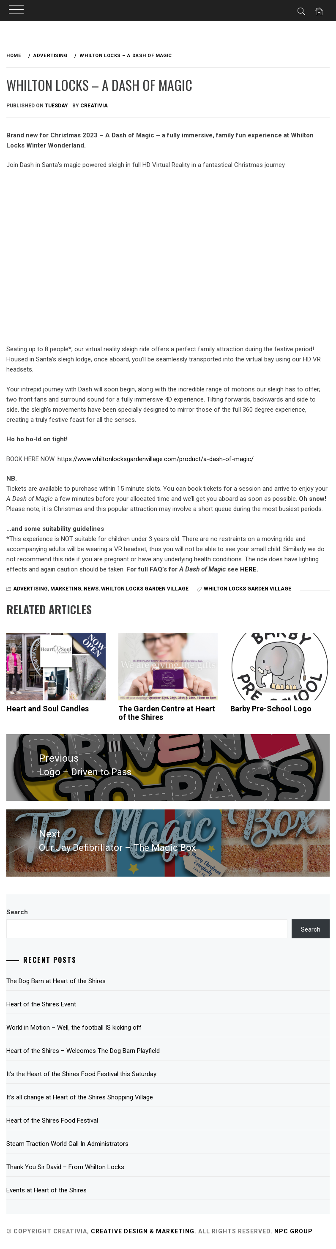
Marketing (65, 589)
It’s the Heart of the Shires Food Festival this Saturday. (81, 1074)
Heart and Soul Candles (47, 708)
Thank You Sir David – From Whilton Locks (65, 1167)
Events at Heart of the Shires (46, 1190)
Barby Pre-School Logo (270, 708)
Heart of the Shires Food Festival (52, 1120)
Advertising (30, 589)
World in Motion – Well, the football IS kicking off (74, 1027)
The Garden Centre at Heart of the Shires (166, 713)
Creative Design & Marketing (142, 1231)
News (91, 589)
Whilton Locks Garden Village (144, 589)
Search (17, 912)
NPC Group (293, 1231)
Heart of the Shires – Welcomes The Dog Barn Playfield (83, 1051)
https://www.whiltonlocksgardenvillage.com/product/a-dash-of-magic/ (155, 459)
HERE (248, 569)
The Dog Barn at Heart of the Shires (56, 981)
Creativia (94, 106)
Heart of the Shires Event (41, 1004)
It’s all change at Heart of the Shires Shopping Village (79, 1097)
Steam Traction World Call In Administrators (67, 1144)
